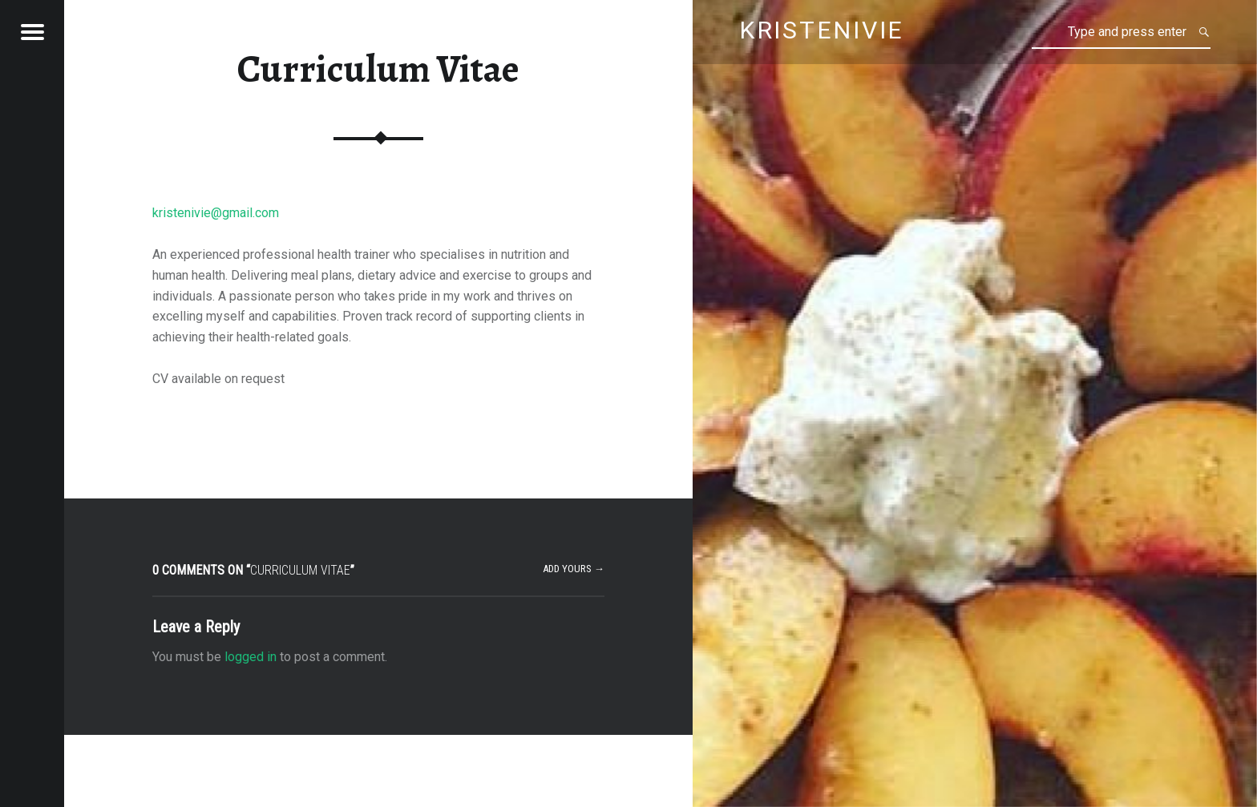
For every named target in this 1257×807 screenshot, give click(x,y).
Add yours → (573, 569)
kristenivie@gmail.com (215, 212)
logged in (250, 656)
